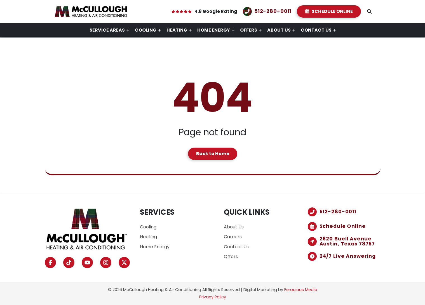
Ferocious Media (300, 289)
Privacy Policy (212, 297)
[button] (369, 11)
